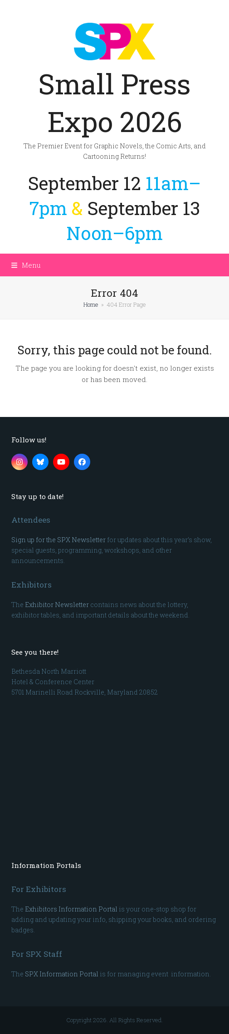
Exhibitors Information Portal (71, 909)
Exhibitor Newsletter (57, 604)
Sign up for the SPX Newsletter (58, 539)
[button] (26, 265)
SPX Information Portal (61, 974)
